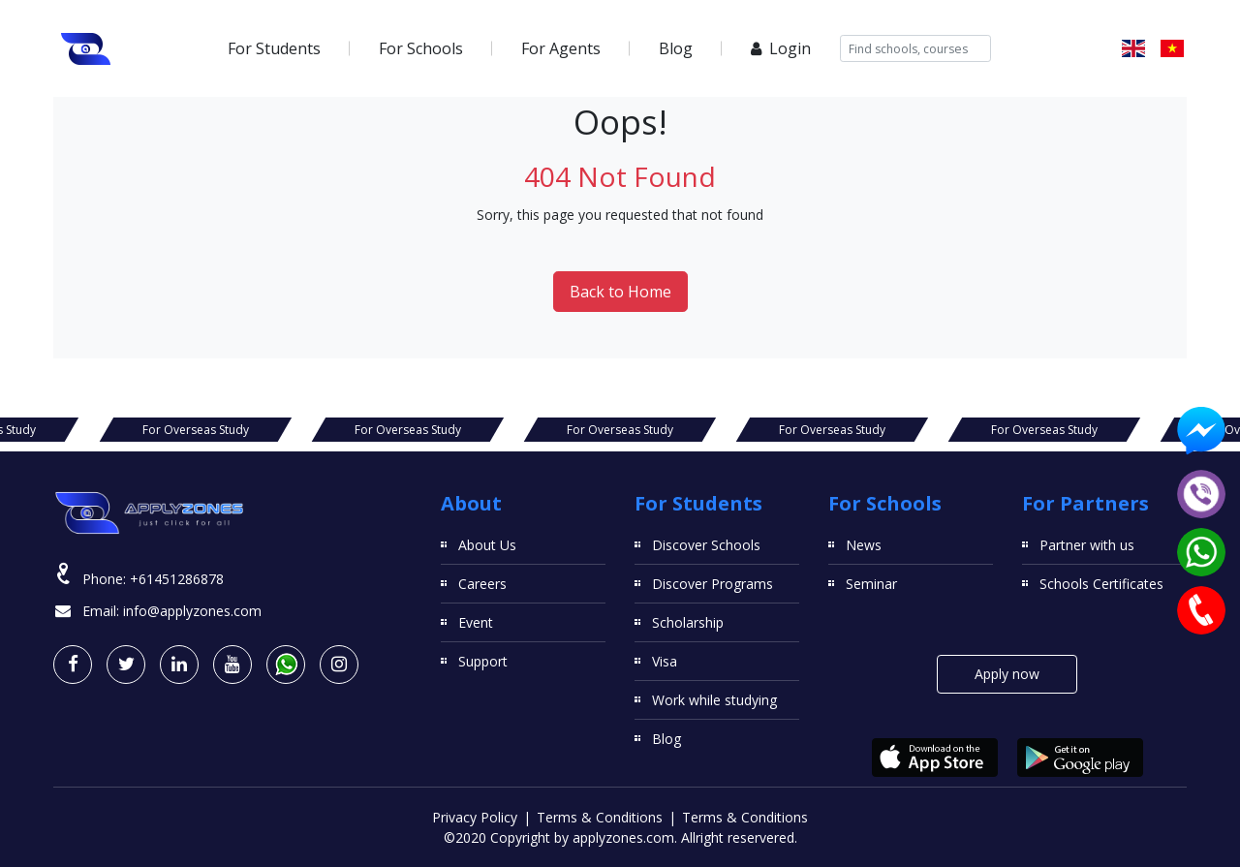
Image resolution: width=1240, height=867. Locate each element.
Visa (664, 661)
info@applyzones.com (192, 611)
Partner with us (1086, 545)
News (864, 545)
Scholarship (688, 622)
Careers (482, 583)
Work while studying (714, 700)
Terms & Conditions (600, 817)
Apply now (1007, 674)
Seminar (871, 583)
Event (475, 622)
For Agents (561, 48)
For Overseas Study (195, 429)
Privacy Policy (474, 817)
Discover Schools (706, 545)
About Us (487, 545)
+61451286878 (177, 579)
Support (483, 661)
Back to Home (620, 291)
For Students (274, 48)
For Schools (421, 48)
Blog (676, 48)
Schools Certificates (1101, 583)
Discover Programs (712, 583)
